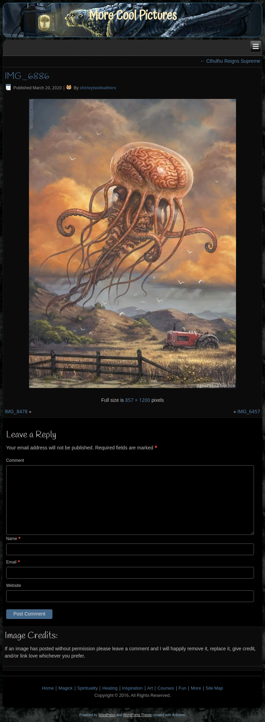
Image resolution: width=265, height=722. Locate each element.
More (196, 688)
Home (48, 688)
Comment (15, 460)
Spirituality (87, 688)
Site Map (214, 688)
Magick (65, 688)
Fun (182, 688)
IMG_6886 (27, 76)
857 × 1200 (137, 400)
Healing (109, 688)
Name (13, 539)
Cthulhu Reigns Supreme (230, 61)
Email (13, 562)
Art (150, 688)
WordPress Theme (137, 715)
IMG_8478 (16, 412)
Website (13, 585)
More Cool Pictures (133, 16)
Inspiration (132, 688)
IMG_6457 (248, 412)
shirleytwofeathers (98, 88)
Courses (165, 688)
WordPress (106, 715)
